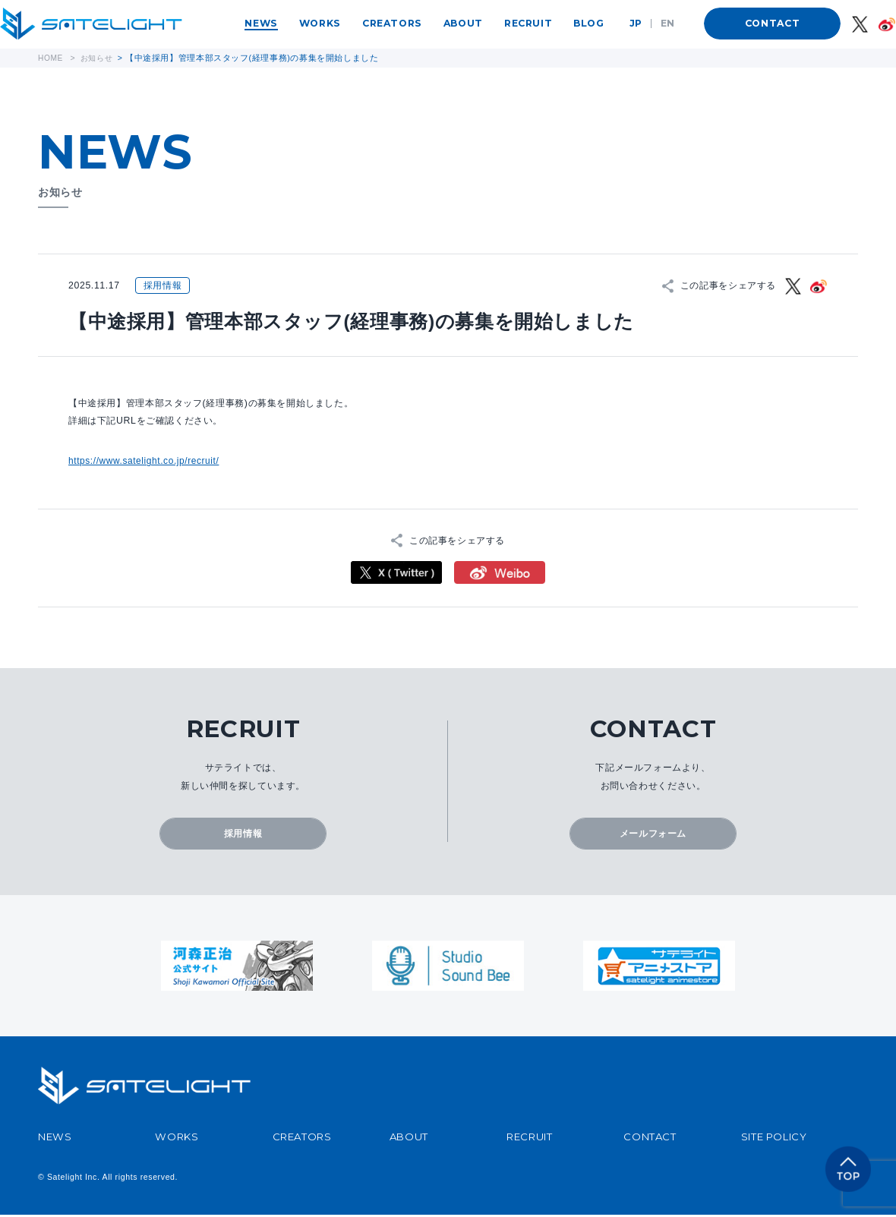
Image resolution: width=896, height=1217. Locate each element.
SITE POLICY (774, 1138)
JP (635, 23)
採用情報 (243, 834)
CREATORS (392, 23)
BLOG (588, 23)
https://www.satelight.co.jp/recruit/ (146, 461)
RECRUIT (528, 23)
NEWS (261, 23)
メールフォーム (653, 834)
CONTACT (772, 23)
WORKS (320, 23)
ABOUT (463, 23)
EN (668, 23)
